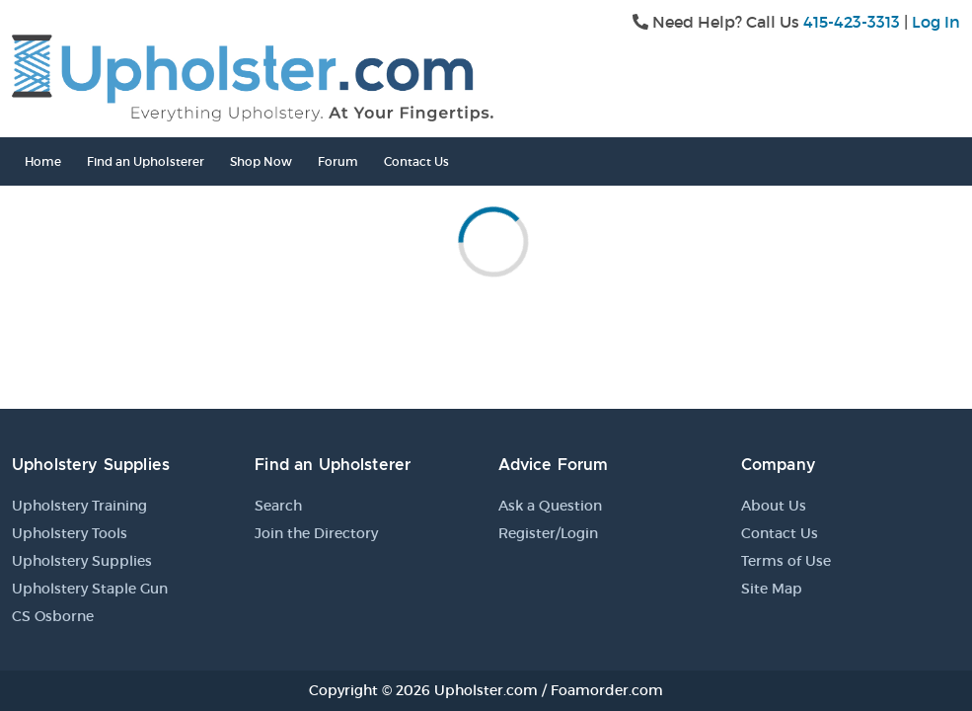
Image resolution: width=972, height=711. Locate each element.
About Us (773, 505)
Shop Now (261, 161)
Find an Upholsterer (145, 161)
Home (43, 161)
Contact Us (416, 161)
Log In (936, 22)
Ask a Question (550, 505)
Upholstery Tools (69, 533)
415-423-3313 (851, 22)
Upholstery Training (79, 505)
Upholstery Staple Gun (90, 588)
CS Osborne (53, 616)
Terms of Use (786, 561)
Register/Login (548, 533)
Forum (338, 161)
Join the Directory (316, 533)
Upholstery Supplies (82, 561)
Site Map (771, 588)
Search (278, 505)
